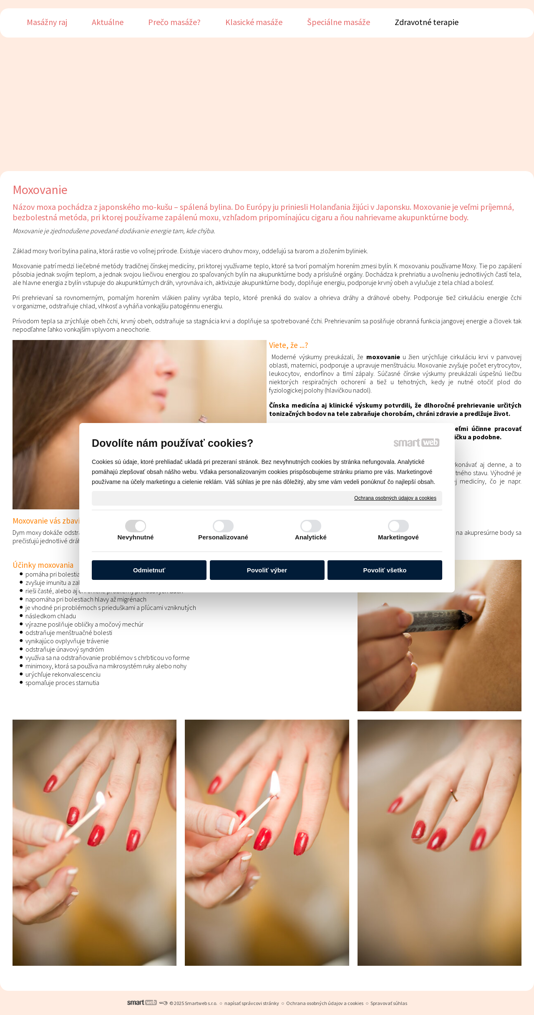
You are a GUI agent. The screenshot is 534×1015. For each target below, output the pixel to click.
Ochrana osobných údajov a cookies (395, 498)
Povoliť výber (267, 570)
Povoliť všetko (385, 570)
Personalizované (223, 537)
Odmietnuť (149, 570)
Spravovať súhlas (388, 1003)
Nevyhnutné (136, 537)
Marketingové (398, 537)
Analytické (311, 537)
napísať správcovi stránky (251, 1003)
